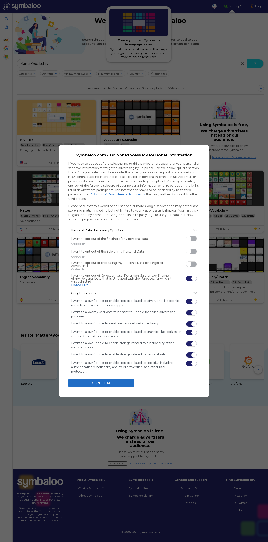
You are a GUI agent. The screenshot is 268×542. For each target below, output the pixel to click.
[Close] (201, 153)
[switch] (191, 238)
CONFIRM (101, 383)
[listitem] (134, 230)
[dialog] (134, 271)
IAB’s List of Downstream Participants (117, 194)
